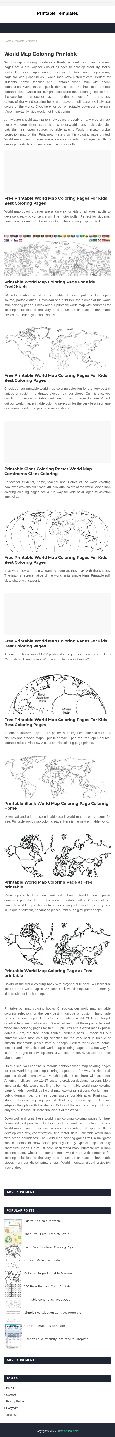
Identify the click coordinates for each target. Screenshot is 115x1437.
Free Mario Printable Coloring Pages (50, 1247)
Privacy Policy (15, 1401)
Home (7, 41)
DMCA (10, 1388)
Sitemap (11, 1414)
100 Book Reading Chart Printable (48, 1286)
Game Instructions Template (44, 1325)
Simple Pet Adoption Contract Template (52, 1312)
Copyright (12, 1408)
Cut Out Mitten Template (42, 1260)
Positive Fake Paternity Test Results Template (56, 1339)
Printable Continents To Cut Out (47, 1299)
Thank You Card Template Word (46, 1234)
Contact (11, 1395)
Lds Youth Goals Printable (42, 1220)
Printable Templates (57, 13)
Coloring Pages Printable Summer (48, 1273)
